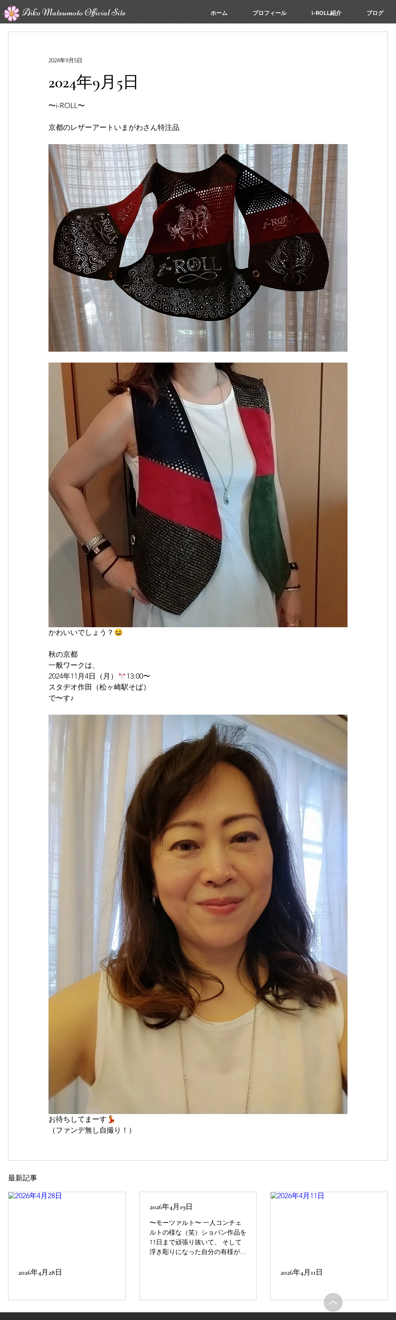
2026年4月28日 (40, 1272)
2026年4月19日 (171, 1206)
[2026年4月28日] (66, 1225)
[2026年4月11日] (329, 1225)
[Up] (333, 1302)
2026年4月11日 (301, 1272)
